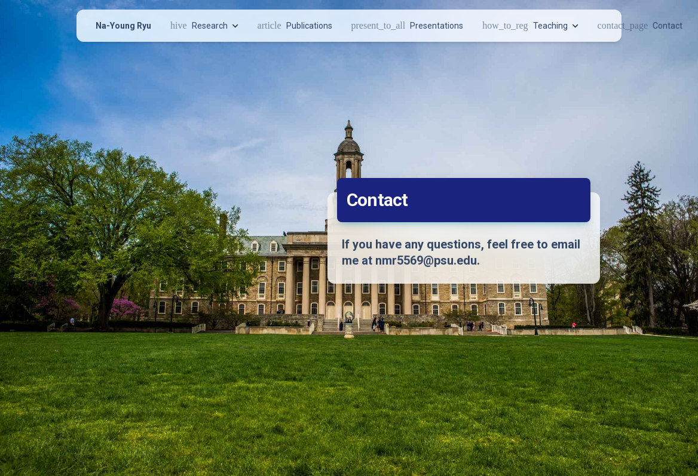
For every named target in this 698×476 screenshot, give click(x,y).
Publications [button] (295, 25)
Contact (640, 25)
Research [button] (204, 25)
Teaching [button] (530, 25)
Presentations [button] (407, 25)
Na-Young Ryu (123, 25)
